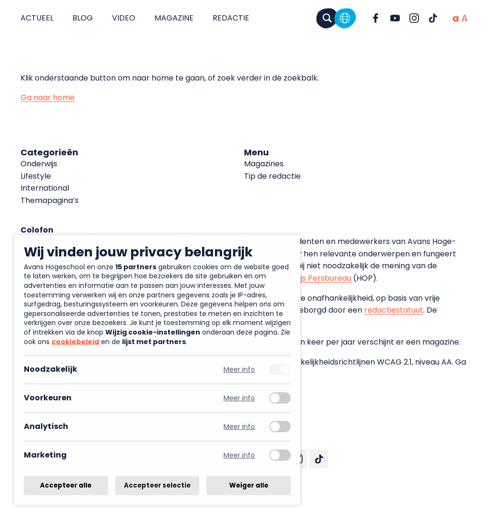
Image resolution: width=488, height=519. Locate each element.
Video (123, 17)
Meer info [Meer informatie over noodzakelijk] (239, 369)
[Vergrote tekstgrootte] (464, 18)
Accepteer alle (66, 485)
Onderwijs (38, 163)
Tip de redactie (272, 176)
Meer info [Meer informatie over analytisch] (239, 426)
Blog (82, 17)
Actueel (36, 17)
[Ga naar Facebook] (376, 18)
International (44, 188)
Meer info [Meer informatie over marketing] (239, 455)
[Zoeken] (327, 18)
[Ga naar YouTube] (395, 18)
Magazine (173, 17)
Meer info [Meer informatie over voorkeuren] (239, 398)
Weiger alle (248, 485)
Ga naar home (47, 97)
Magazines (264, 163)
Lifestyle (35, 176)
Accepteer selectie (157, 485)
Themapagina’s (49, 200)
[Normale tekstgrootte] (455, 18)
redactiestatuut (393, 310)
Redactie (231, 17)
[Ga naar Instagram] (414, 18)
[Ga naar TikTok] (433, 18)
